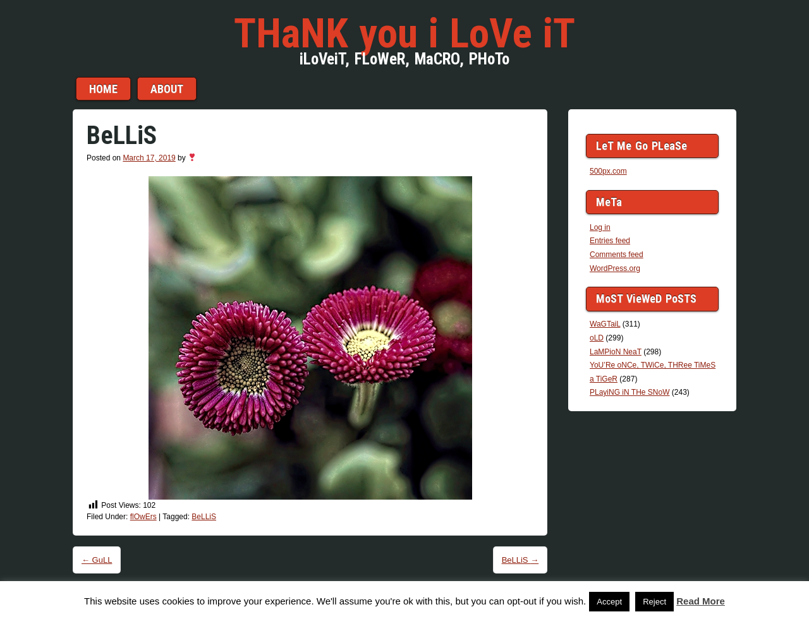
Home (103, 88)
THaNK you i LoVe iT (404, 33)
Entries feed (610, 240)
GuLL (97, 560)
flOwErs (143, 516)
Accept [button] (609, 601)
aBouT (166, 88)
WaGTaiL (605, 324)
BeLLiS (204, 516)
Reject (654, 601)
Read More (700, 601)
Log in (600, 227)
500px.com (608, 171)
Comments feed (616, 254)
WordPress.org (615, 268)
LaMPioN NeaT (616, 351)
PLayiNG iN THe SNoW (629, 392)
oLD (597, 338)
